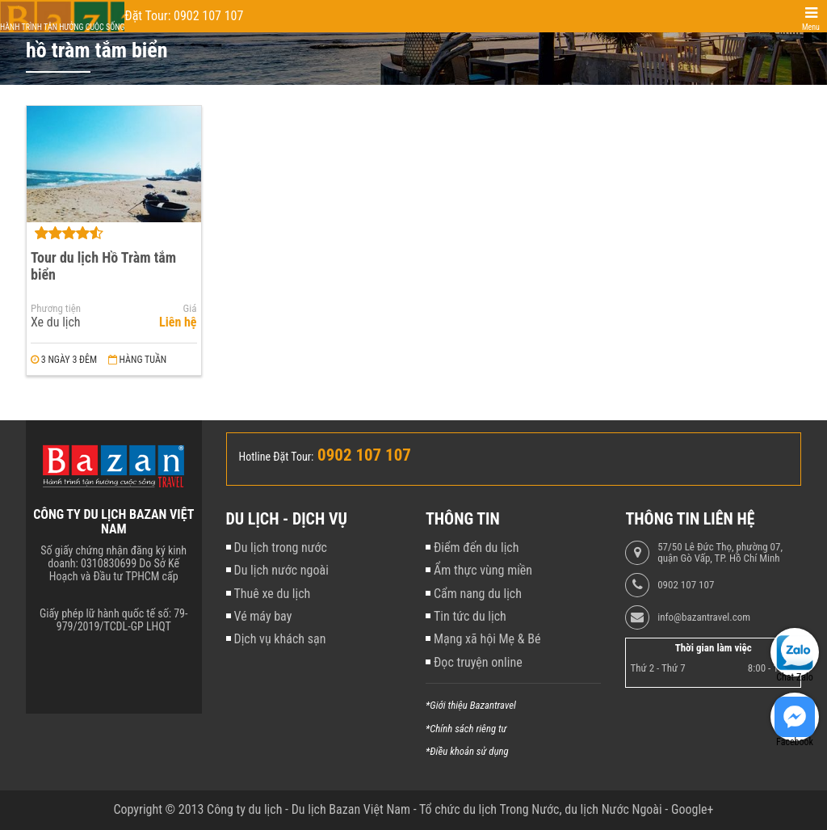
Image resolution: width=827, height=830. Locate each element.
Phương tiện (56, 308)
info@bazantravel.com (703, 617)
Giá (190, 308)
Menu (811, 27)
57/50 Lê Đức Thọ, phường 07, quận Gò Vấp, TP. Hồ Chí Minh (720, 552)
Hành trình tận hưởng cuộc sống (62, 27)
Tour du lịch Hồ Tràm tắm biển (103, 266)
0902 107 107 (685, 585)
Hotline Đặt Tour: (276, 456)
